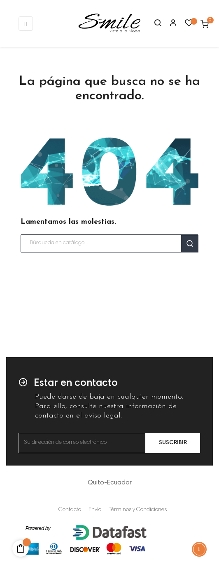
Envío (95, 510)
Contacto (69, 510)
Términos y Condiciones (138, 510)
